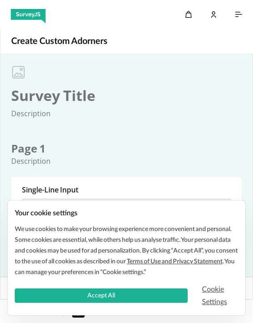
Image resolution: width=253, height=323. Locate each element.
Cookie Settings (214, 296)
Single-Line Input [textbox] (50, 190)
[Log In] (213, 14)
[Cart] (188, 14)
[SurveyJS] (28, 14)
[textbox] (53, 96)
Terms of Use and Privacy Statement (175, 261)
